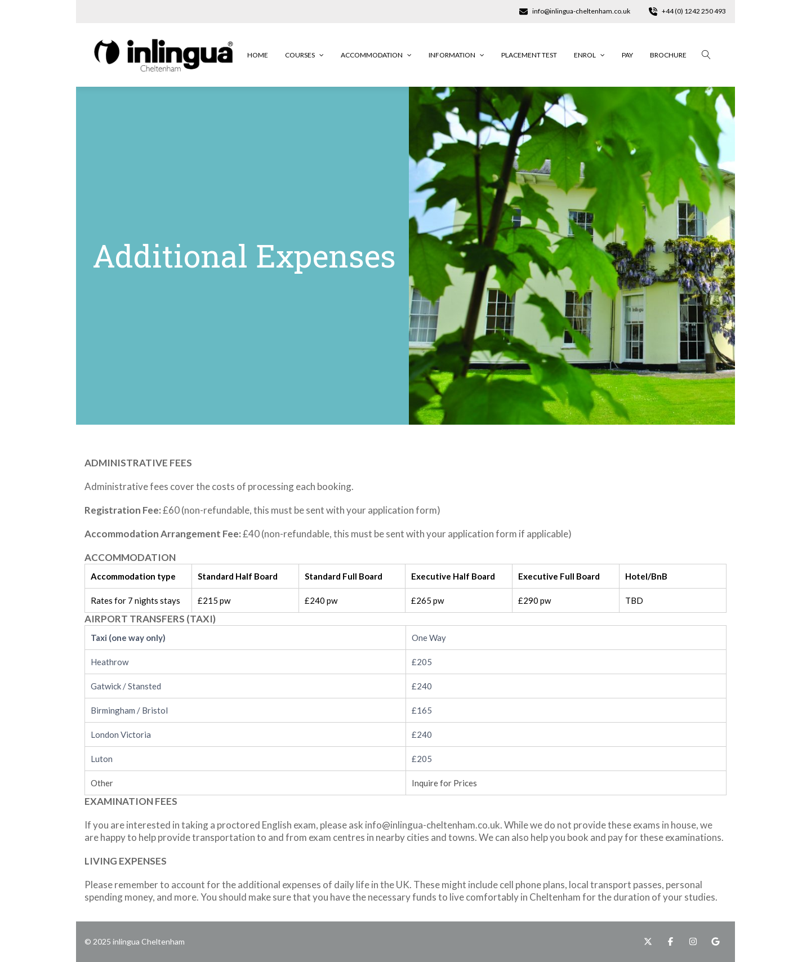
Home (257, 55)
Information (456, 55)
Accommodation (376, 55)
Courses (304, 55)
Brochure (668, 55)
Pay (627, 55)
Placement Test (529, 55)
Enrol (589, 55)
